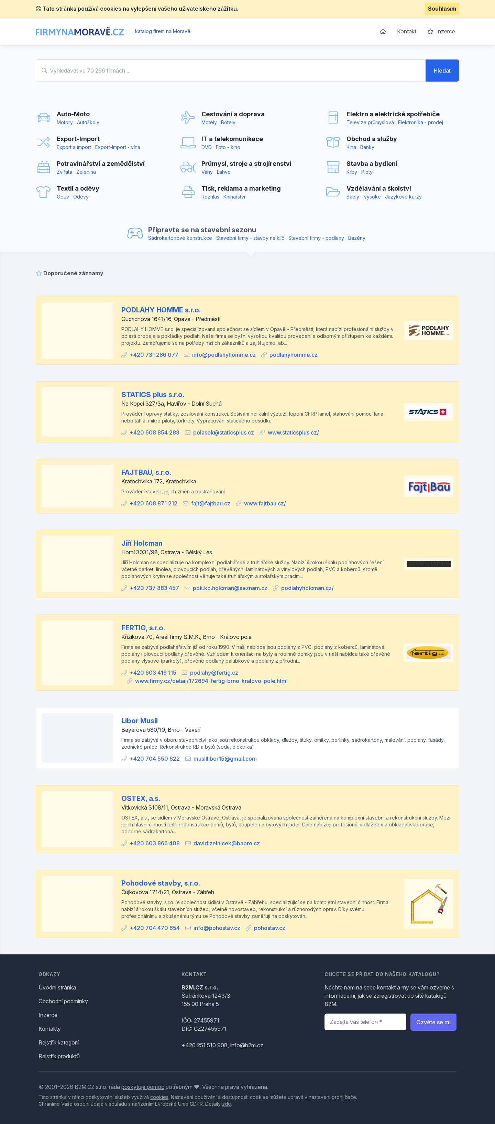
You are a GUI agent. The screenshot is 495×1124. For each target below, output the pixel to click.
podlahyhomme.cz (294, 354)
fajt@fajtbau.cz (210, 503)
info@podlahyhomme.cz (224, 354)
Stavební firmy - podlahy (316, 238)
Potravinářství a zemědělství (101, 163)
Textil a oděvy (78, 188)
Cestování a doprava (233, 114)
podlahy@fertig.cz (214, 672)
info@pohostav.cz (217, 927)
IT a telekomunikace (232, 138)
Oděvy (81, 197)
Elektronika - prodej (420, 122)
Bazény (356, 238)
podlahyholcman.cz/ (307, 588)
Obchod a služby (371, 138)
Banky (367, 147)
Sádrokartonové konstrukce (180, 238)
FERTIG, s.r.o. (143, 628)
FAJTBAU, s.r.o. (146, 472)
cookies (159, 1097)
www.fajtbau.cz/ (265, 503)
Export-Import (78, 138)
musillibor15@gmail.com (225, 758)
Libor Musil (139, 721)
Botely (228, 122)
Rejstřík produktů (59, 1056)
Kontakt (406, 31)
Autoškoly (88, 122)
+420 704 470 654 (155, 927)
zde (226, 1104)
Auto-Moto (73, 114)
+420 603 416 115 (153, 672)
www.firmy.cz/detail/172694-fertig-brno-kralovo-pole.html (211, 680)
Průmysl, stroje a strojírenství (246, 163)
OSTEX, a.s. (140, 798)
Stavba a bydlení (371, 163)
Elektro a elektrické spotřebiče (393, 114)
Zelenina (86, 172)
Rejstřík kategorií (58, 1042)
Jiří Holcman (142, 543)
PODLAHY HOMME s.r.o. (161, 310)
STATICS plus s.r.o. (152, 394)
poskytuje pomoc (142, 1086)
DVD (206, 147)
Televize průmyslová (370, 122)
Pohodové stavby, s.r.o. (160, 883)
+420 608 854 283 (154, 432)
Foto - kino (228, 147)
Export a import (74, 147)
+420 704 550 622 (155, 758)
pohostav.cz (269, 927)
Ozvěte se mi (433, 1022)
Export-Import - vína (117, 147)
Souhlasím (442, 8)
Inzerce (441, 31)
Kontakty (49, 1028)
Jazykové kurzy (403, 197)
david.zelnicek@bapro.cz (227, 843)
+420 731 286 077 (154, 354)
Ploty (367, 172)
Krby (351, 172)
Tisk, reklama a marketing (241, 188)
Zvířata (64, 172)
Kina (351, 147)
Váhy (207, 172)
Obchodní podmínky (63, 1001)
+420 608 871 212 (153, 503)
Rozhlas (210, 197)
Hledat (442, 70)
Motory (65, 122)
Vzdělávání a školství (378, 188)
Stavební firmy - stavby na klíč (250, 238)
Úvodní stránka (57, 987)
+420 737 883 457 (154, 588)
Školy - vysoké (363, 197)
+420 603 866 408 (155, 843)
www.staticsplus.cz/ (293, 432)
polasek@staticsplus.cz (223, 432)
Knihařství (234, 197)
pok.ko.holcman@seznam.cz (230, 588)
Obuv (63, 197)
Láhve (224, 172)
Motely (209, 122)
